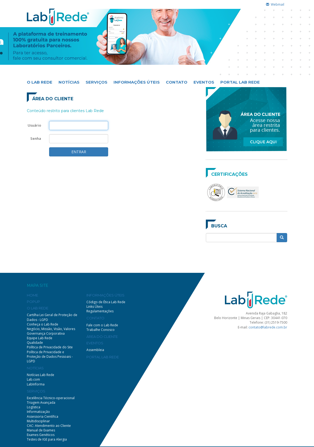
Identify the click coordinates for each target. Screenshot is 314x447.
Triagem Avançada (41, 402)
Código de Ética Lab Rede (105, 302)
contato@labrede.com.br (268, 327)
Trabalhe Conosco (100, 329)
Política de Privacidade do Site (50, 347)
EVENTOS (203, 82)
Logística (33, 407)
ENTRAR (78, 151)
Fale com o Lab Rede (102, 325)
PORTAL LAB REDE (240, 82)
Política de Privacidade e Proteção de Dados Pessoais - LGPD (50, 356)
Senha (35, 138)
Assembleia (95, 350)
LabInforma (36, 384)
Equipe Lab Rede (39, 338)
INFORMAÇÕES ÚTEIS (137, 82)
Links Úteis (94, 306)
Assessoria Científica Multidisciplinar (42, 418)
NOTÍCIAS (69, 82)
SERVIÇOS (96, 82)
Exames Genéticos (40, 434)
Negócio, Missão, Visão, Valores (51, 329)
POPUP (33, 301)
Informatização (38, 411)
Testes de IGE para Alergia (47, 439)
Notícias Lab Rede (40, 375)
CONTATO (176, 82)
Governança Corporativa (46, 333)
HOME (32, 295)
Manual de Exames (41, 430)
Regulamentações (100, 311)
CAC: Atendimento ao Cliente (49, 425)
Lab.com (33, 379)
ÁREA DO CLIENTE (102, 336)
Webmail (275, 4)
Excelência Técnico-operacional (51, 398)
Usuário (34, 125)
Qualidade (35, 342)
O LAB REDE (39, 82)
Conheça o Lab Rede (42, 324)
